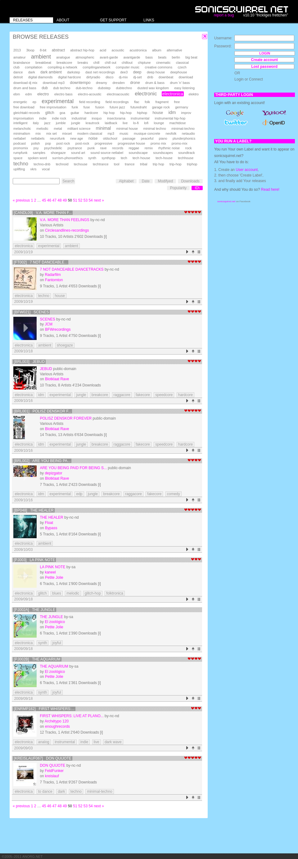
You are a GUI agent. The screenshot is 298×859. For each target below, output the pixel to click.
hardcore (91, 113)
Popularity (178, 188)
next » (99, 200)
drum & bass (155, 83)
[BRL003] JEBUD (29, 362)
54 (90, 200)
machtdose (177, 123)
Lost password (264, 66)
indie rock (59, 118)
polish (35, 143)
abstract (58, 50)
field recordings (117, 102)
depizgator (53, 473)
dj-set (137, 77)
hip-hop (126, 113)
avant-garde (109, 57)
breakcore (64, 62)
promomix (20, 148)
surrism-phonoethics (67, 158)
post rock (63, 143)
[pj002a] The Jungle (34, 610)
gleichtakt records (26, 113)
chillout (127, 62)
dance (18, 72)
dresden (118, 83)
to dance (45, 791)
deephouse (178, 72)
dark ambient (51, 72)
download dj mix (25, 83)
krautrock (92, 123)
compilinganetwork (96, 67)
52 (80, 200)
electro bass (63, 94)
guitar (74, 113)
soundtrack (186, 153)
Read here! (270, 189)
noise (93, 138)
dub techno (61, 88)
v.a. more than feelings (64, 220)
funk (75, 107)
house (157, 113)
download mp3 (54, 83)
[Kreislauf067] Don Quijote (42, 758)
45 (44, 200)
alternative (174, 50)
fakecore (143, 395)
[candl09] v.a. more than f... (43, 213)
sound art (78, 153)
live (125, 123)
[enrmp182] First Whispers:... (44, 709)
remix (149, 148)
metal (58, 128)
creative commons (159, 67)
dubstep (104, 88)
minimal (103, 128)
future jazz (117, 107)
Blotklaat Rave (57, 379)
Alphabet (126, 181)
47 (54, 200)
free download (23, 107)
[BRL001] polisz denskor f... (42, 411)
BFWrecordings (57, 329)
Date (146, 181)
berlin (176, 57)
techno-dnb (42, 164)
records (117, 148)
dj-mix (123, 77)
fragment (162, 102)
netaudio (188, 133)
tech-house (164, 158)
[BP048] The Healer (34, 510)
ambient (41, 57)
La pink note (52, 567)
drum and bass (24, 88)
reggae (134, 148)
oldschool (110, 138)
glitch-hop (93, 593)
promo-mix (179, 143)
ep (34, 102)
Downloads (190, 181)
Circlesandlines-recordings (67, 230)
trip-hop (175, 164)
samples (39, 153)
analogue (63, 57)
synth (92, 158)
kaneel (50, 572)
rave (103, 148)
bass (149, 57)
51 (75, 200)
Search (68, 181)
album (156, 50)
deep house (156, 72)
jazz (47, 123)
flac (136, 102)
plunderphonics (184, 138)
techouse (81, 164)
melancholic (22, 128)
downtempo (80, 82)
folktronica (114, 593)
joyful (56, 643)
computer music (127, 67)
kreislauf (52, 776)
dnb (150, 77)
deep (137, 72)
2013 (17, 50)
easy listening (184, 88)
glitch (49, 113)
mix (38, 133)
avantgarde (131, 57)
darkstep (73, 72)
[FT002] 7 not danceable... (41, 262)
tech (124, 158)
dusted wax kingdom (153, 88)
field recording (89, 102)
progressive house (131, 143)
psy (36, 148)
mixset (67, 133)
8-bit (43, 50)
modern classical (89, 133)
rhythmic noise (169, 148)
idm (172, 112)
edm (28, 94)
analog (43, 742)
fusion (99, 107)
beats (162, 57)
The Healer (51, 517)
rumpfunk (20, 153)
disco (109, 77)
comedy (173, 494)
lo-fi (136, 123)
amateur (19, 57)
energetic (20, 102)
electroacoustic (118, 94)
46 (49, 200)
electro (43, 94)
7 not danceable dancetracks (71, 269)
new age (76, 138)
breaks (83, 62)
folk (147, 102)
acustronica (138, 50)
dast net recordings (100, 72)
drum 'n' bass (180, 83)
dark (31, 72)
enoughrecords (57, 726)
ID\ (197, 188)
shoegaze (58, 153)
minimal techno (154, 128)
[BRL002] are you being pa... (42, 461)
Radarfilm (53, 275)
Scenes (47, 319)
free (177, 102)
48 (59, 200)
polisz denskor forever (66, 418)
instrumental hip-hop (170, 118)
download (186, 77)
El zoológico (55, 622)
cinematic (163, 62)
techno (20, 163)
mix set (51, 133)
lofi (146, 123)
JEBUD (46, 369)
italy (36, 123)
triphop (192, 164)
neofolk (170, 133)
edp (79, 494)
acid (103, 50)
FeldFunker (54, 771)
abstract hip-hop (82, 50)
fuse (87, 107)
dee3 (124, 72)
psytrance (75, 148)
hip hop (109, 113)
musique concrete (147, 133)
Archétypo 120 (57, 721)
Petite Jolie (54, 577)
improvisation (23, 118)
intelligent (20, 123)
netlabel (19, 138)
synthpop (108, 158)
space (17, 158)
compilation (33, 67)
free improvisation (53, 107)
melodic (42, 128)
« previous (21, 200)
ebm (16, 94)
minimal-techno (183, 128)
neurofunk (57, 138)
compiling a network (62, 67)
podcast (19, 143)
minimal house (127, 128)
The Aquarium (54, 666)
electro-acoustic (90, 94)
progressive (103, 143)
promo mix (158, 143)
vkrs (33, 169)
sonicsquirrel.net (226, 201)
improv (186, 113)
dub (45, 88)
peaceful (147, 138)
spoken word (37, 158)
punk (91, 148)
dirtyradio (93, 77)
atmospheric (84, 57)
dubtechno (124, 88)
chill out (110, 62)
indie (43, 118)
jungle (75, 123)
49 (65, 200)
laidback (111, 123)
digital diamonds (40, 77)
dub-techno (84, 88)
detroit (18, 77)
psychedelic (53, 148)
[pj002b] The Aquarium (37, 659)
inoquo (97, 118)
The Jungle (51, 617)
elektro (193, 94)
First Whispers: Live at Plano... (71, 716)
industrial (79, 118)
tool (117, 164)
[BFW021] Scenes (31, 312)
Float (49, 523)
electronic (146, 94)
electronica (172, 93)
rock (188, 148)
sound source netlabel (106, 153)
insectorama (116, 118)
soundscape (138, 153)
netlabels (38, 138)
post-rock (82, 143)
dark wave (113, 742)
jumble (61, 123)
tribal (143, 164)
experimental (58, 101)
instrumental (140, 118)
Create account (264, 60)
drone (135, 83)
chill (96, 62)
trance (130, 164)
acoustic (118, 50)
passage (129, 138)
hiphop (142, 113)
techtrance (100, 164)
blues (56, 593)
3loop (30, 50)
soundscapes (163, 153)
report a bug (224, 15)
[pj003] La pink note (34, 560)
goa (62, 113)
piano (163, 138)
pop (48, 143)
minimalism (21, 133)
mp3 (111, 133)
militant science (79, 128)
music (124, 133)
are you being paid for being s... (73, 468)
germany (181, 107)
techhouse (185, 158)
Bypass (51, 528)
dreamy (101, 83)
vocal (46, 169)
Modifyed (165, 181)
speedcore (164, 395)
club (16, 67)
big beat (191, 57)
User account (247, 170)
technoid (62, 164)
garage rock (161, 107)
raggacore (122, 395)
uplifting (19, 169)
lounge (159, 123)
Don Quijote (52, 765)
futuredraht (138, 107)
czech (182, 67)
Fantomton (54, 280)
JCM (48, 324)
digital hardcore (69, 77)
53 (86, 200)
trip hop (158, 164)
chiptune (144, 62)
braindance (21, 62)
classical (182, 62)
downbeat (166, 77)
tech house (141, 158)
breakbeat (43, 62)
